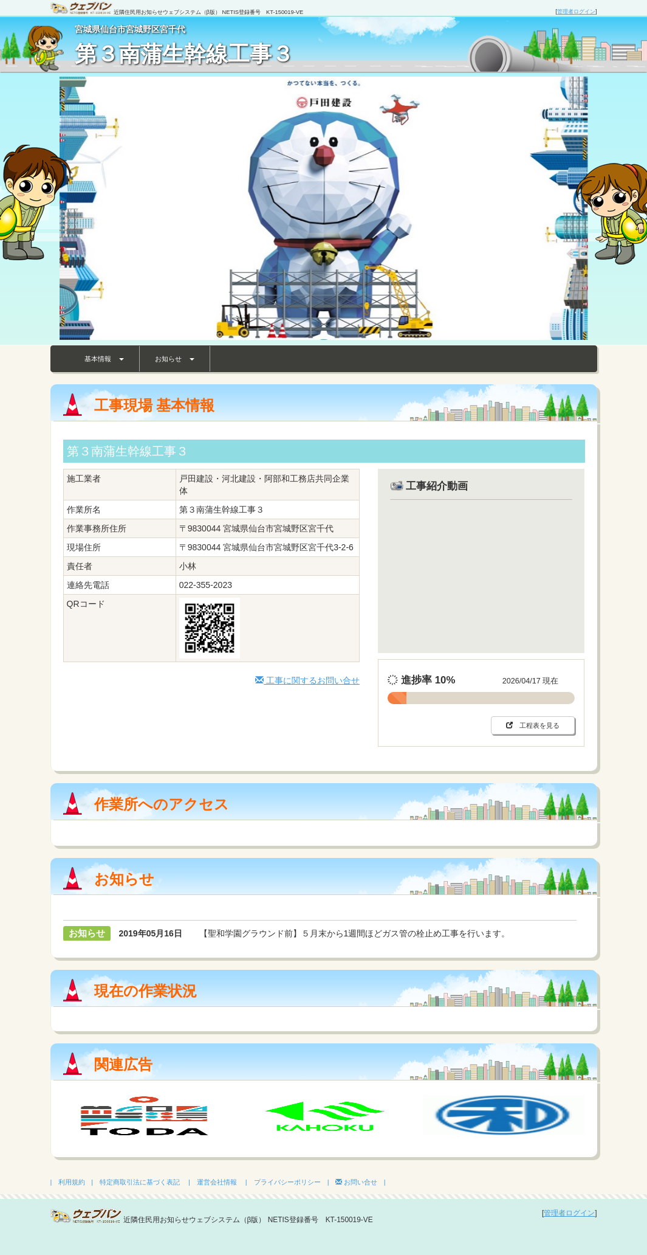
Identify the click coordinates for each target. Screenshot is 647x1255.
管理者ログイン (576, 12)
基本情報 (104, 358)
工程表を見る (533, 725)
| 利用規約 (68, 1182)
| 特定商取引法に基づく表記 (135, 1182)
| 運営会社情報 (212, 1182)
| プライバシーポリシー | (287, 1182)
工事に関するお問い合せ (307, 680)
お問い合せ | (360, 1182)
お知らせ (174, 358)
